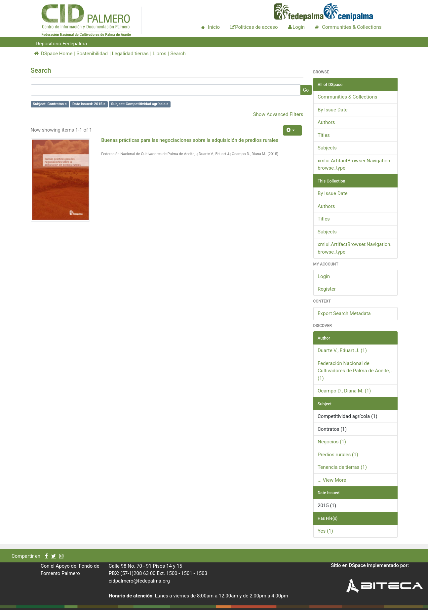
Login (324, 276)
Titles (324, 135)
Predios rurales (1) (338, 455)
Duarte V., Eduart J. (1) (342, 350)
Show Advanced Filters (278, 114)
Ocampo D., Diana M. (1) (344, 391)
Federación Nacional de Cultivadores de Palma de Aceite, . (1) (355, 370)
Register (327, 289)
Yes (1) (325, 531)
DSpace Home (53, 54)
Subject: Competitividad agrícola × (139, 104)
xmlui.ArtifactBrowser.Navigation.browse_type (355, 164)
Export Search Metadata (344, 313)
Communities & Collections (347, 97)
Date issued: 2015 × (88, 104)
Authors (326, 122)
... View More (332, 480)
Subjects (327, 148)
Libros (159, 54)
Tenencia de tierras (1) (342, 467)
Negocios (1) (332, 442)
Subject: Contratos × (50, 104)
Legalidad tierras (130, 54)
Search (178, 54)
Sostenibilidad (92, 54)
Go (306, 90)
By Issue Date (333, 110)
